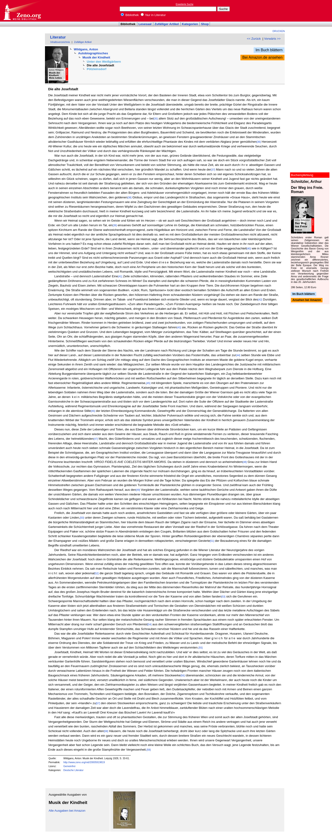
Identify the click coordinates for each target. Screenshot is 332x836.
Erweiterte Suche (184, 4)
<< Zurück (254, 38)
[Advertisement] (311, 10)
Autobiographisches (93, 53)
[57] (98, 703)
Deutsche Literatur (73, 770)
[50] (82, 517)
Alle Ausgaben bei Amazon (67, 810)
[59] (149, 749)
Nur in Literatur (153, 15)
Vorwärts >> (272, 38)
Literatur (58, 37)
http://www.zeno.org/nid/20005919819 (84, 762)
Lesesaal (144, 24)
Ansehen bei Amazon (306, 300)
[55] (200, 647)
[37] (213, 169)
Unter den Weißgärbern (104, 61)
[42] (260, 299)
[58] (106, 731)
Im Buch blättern (269, 50)
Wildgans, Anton (86, 49)
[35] (156, 118)
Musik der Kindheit (96, 57)
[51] (212, 540)
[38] (129, 197)
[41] (120, 276)
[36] (259, 141)
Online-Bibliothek (22, 11)
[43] (179, 327)
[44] (238, 355)
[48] (245, 462)
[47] (96, 438)
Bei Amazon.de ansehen (262, 57)
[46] (93, 411)
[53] (223, 596)
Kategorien (190, 24)
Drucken (279, 31)
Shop (205, 24)
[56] (183, 675)
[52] (97, 573)
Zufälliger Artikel (167, 24)
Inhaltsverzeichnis (60, 42)
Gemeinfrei (69, 766)
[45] (148, 383)
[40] (249, 248)
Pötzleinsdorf (96, 69)
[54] (149, 624)
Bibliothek (130, 15)
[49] (138, 489)
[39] (115, 225)
